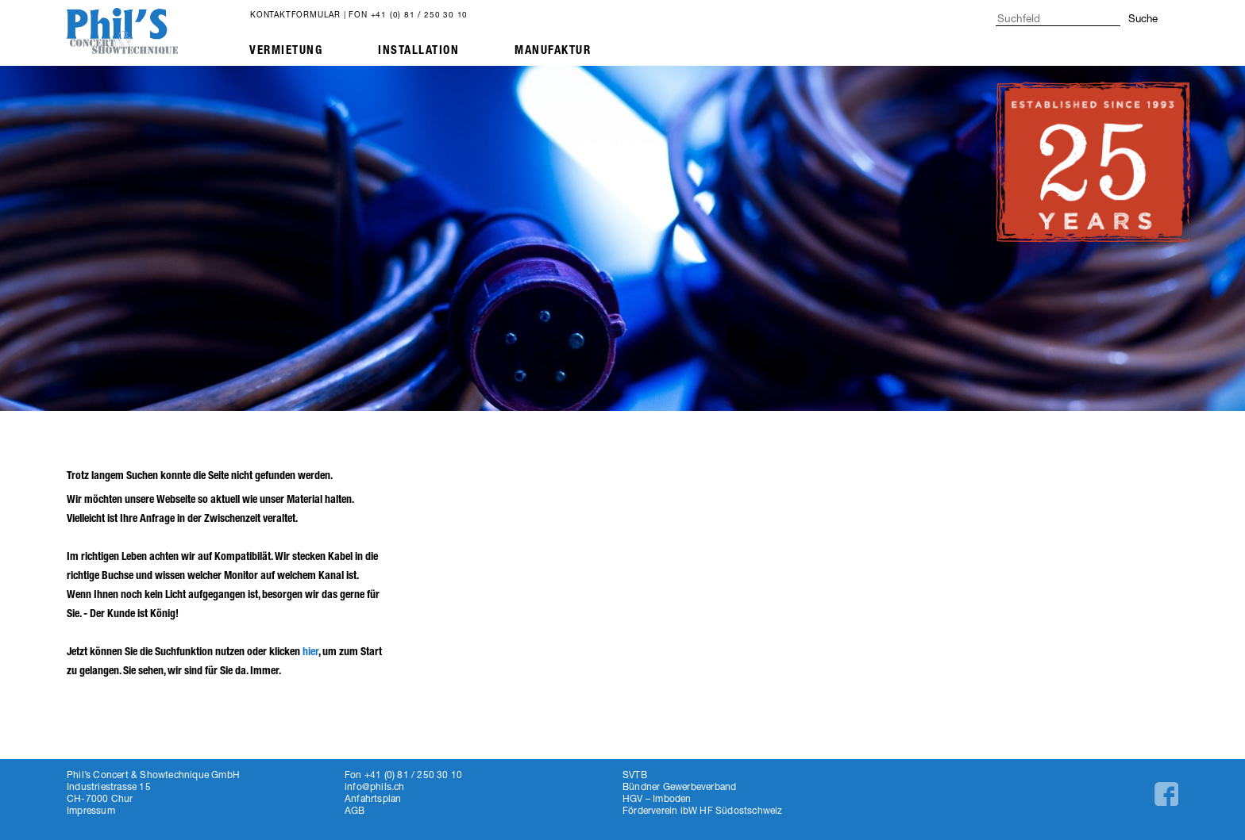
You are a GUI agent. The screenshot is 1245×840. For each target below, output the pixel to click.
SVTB (634, 775)
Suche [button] (1143, 18)
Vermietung (285, 50)
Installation (418, 50)
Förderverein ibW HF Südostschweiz (702, 810)
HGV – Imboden (657, 798)
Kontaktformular (295, 14)
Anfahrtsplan (373, 798)
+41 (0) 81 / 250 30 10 (419, 14)
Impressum (91, 810)
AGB (355, 810)
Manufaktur (553, 50)
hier (310, 651)
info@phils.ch (375, 786)
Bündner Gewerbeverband (679, 786)
